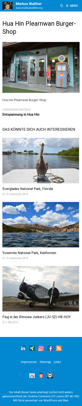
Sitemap (45, 362)
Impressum (29, 362)
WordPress (50, 400)
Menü (72, 5)
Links (57, 362)
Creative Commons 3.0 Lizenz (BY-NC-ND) (53, 396)
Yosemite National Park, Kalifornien (29, 253)
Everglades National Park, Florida (27, 189)
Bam (65, 400)
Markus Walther (29, 4)
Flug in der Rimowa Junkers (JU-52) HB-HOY (36, 317)
